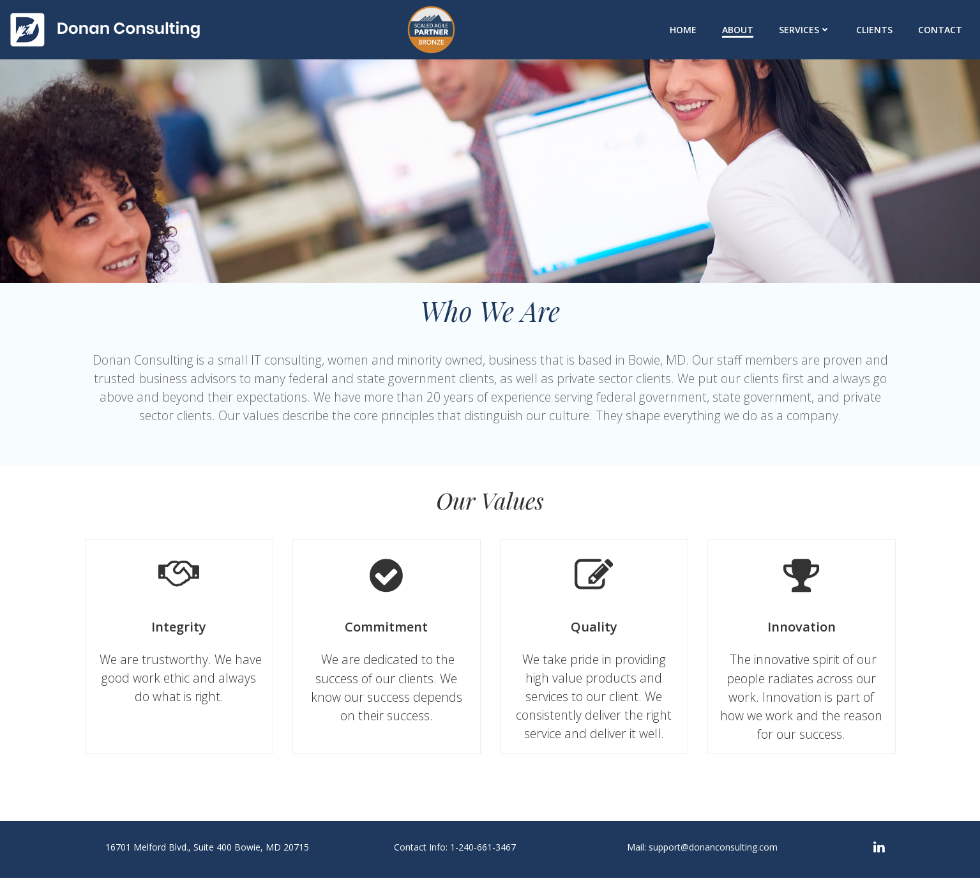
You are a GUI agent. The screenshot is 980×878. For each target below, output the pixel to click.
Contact (940, 30)
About (737, 30)
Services (805, 30)
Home (683, 30)
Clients (874, 30)
